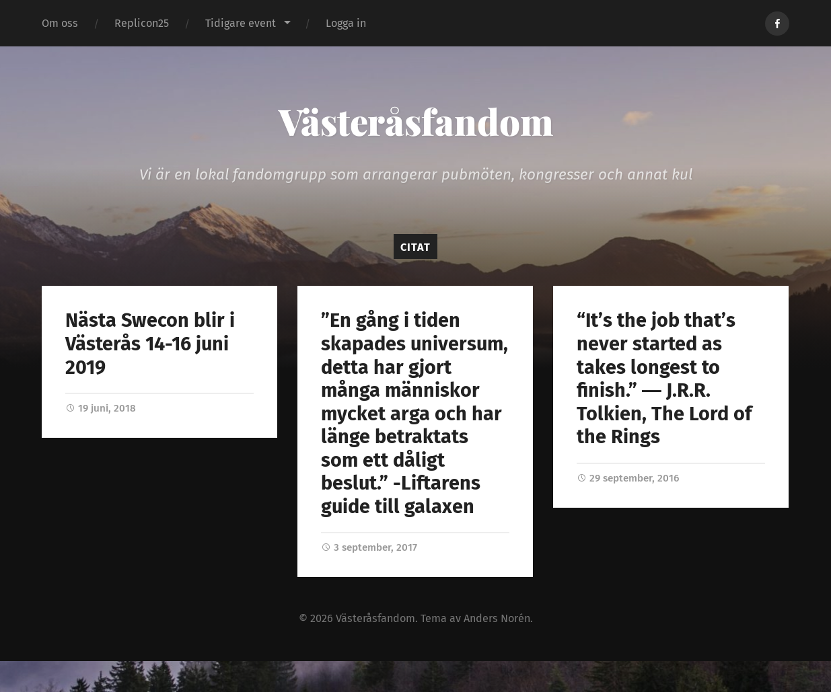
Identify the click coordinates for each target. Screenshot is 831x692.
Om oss (60, 23)
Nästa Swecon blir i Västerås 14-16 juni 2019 (150, 344)
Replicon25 (141, 23)
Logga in (346, 23)
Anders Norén (497, 618)
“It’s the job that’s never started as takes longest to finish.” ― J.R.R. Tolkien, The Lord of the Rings (664, 379)
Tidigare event (240, 23)
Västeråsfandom (416, 121)
